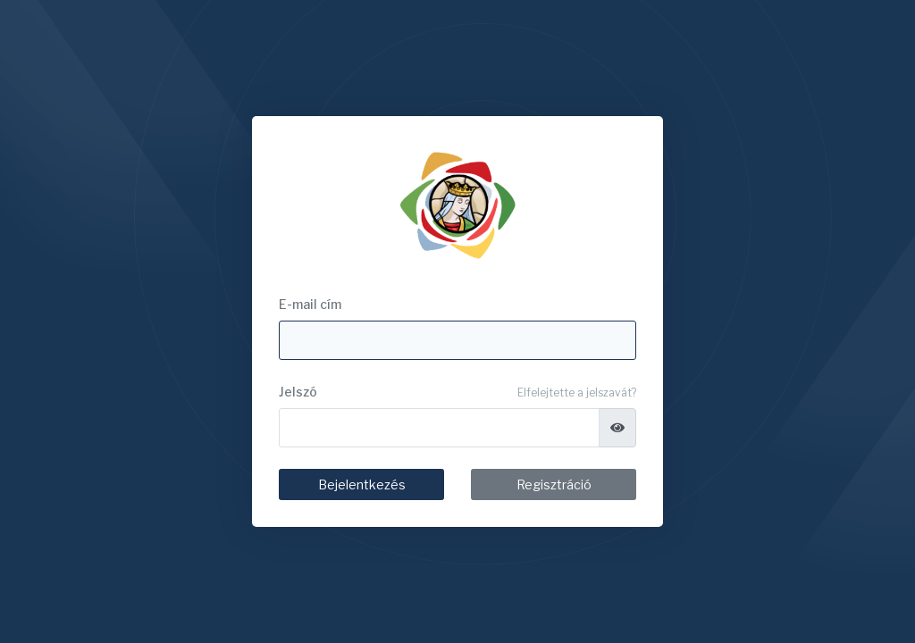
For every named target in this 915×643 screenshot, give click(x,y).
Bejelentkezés (362, 484)
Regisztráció (554, 484)
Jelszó (298, 391)
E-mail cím (310, 304)
